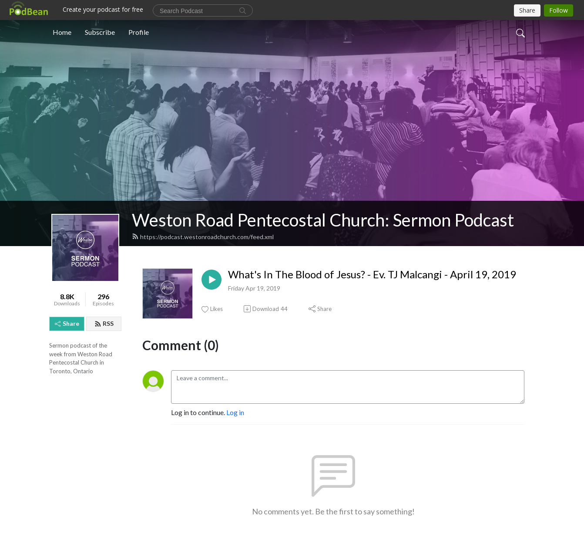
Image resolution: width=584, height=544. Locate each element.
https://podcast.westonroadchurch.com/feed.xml (203, 236)
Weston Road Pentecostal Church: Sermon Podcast (323, 219)
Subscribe (100, 32)
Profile (138, 32)
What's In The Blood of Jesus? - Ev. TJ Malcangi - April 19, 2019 (372, 274)
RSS (104, 323)
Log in (235, 412)
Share (67, 323)
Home (62, 32)
